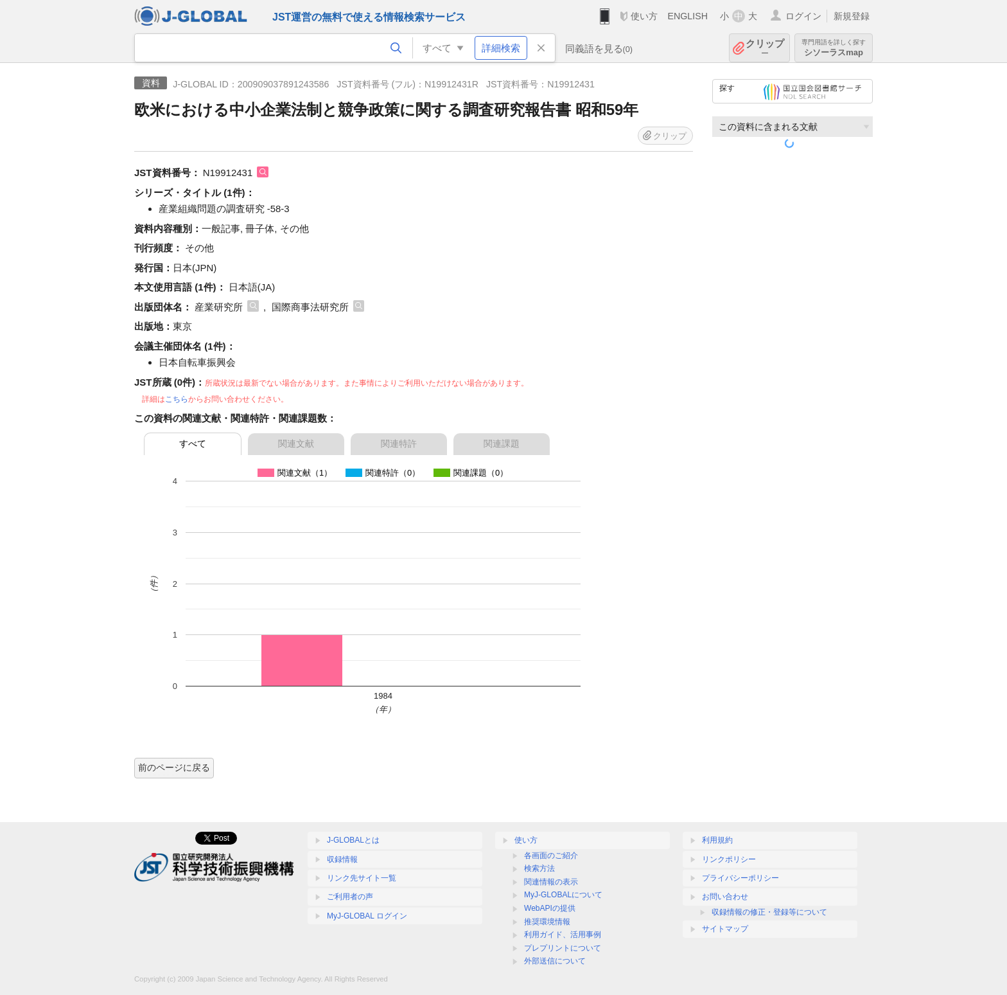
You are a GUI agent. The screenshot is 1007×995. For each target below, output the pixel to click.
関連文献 (296, 443)
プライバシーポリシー (740, 878)
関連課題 (502, 443)
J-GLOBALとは (353, 840)
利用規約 (717, 840)
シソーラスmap (833, 48)
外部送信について (555, 960)
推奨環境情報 (547, 921)
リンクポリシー (729, 859)
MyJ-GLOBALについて (563, 894)
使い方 (644, 16)
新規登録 (852, 16)
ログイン (803, 16)
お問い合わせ (725, 896)
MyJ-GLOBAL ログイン (367, 915)
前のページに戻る (174, 767)
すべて (192, 443)
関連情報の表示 (551, 881)
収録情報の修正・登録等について (769, 912)
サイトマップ (725, 928)
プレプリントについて (562, 948)
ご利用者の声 (350, 896)
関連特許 (399, 443)
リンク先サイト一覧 (361, 878)
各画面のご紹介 (551, 855)
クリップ (765, 48)
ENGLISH (687, 16)
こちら (176, 399)
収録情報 (342, 859)
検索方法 (539, 868)
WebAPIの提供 (549, 908)
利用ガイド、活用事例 (562, 934)
